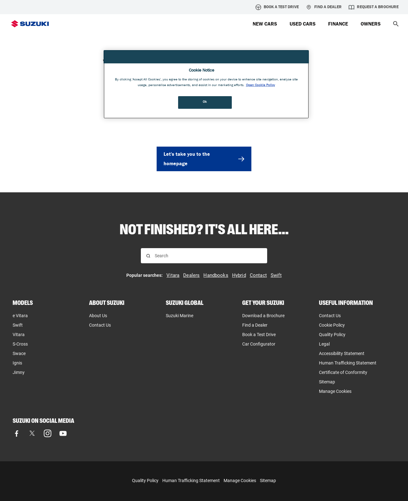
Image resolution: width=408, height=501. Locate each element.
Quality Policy (332, 334)
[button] (396, 23)
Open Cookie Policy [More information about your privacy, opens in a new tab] (260, 85)
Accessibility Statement (341, 353)
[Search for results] (148, 256)
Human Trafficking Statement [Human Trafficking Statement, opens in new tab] (347, 362)
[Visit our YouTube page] (63, 433)
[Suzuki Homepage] (30, 24)
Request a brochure (374, 7)
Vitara (19, 334)
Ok (205, 102)
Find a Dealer (324, 7)
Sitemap (327, 381)
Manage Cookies (335, 391)
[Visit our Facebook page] (17, 433)
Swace (19, 353)
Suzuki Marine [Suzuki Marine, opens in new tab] (179, 315)
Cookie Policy (332, 325)
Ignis (17, 362)
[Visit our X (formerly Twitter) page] (32, 433)
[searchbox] (208, 255)
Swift (18, 325)
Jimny (19, 372)
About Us (98, 315)
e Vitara (20, 315)
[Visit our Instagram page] (47, 433)
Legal (324, 344)
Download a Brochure (263, 315)
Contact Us (100, 325)
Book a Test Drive (277, 7)
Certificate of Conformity (343, 372)
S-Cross (20, 344)
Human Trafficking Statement (191, 480)
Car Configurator (258, 344)
